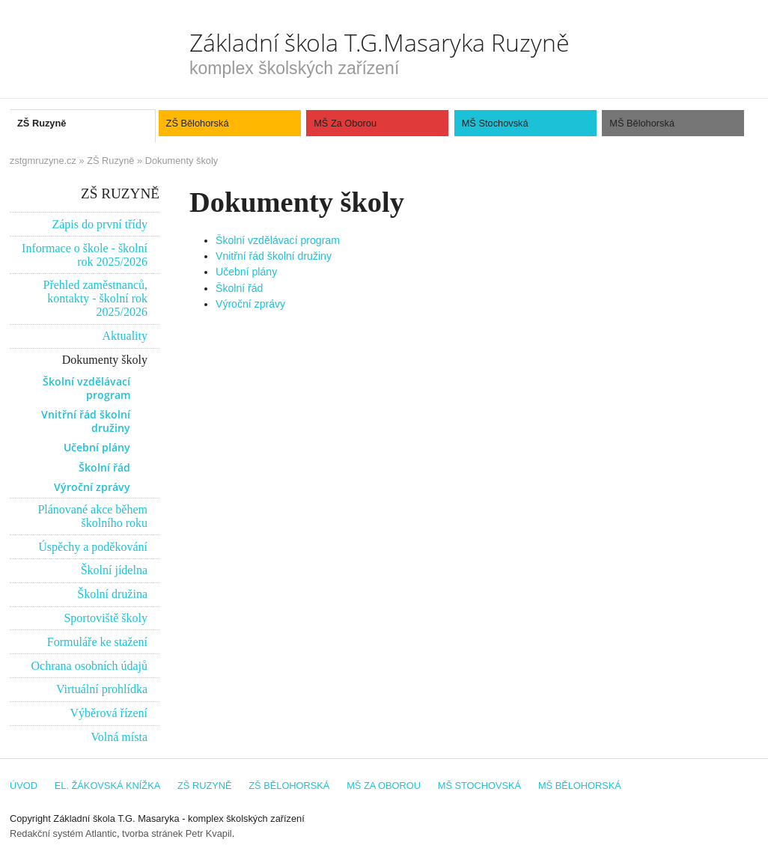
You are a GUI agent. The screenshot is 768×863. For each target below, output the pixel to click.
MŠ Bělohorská (641, 123)
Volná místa (119, 737)
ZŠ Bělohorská (197, 123)
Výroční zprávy (250, 304)
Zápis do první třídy (99, 224)
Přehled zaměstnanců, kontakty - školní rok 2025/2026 (95, 298)
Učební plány (246, 272)
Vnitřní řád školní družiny (274, 256)
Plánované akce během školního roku (92, 516)
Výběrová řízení (108, 713)
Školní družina (112, 594)
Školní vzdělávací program (278, 240)
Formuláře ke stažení (97, 641)
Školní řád (239, 288)
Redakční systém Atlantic (63, 833)
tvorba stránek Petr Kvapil (177, 833)
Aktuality (125, 335)
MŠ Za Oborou (345, 123)
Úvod (23, 785)
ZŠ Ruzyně (41, 123)
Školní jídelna (114, 570)
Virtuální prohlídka (101, 689)
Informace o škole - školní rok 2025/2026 (84, 255)
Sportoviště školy (105, 618)
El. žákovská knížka (108, 785)
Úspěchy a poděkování (92, 546)
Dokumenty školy (181, 160)
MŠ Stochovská (495, 123)
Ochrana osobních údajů (89, 665)
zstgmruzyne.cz (43, 160)
